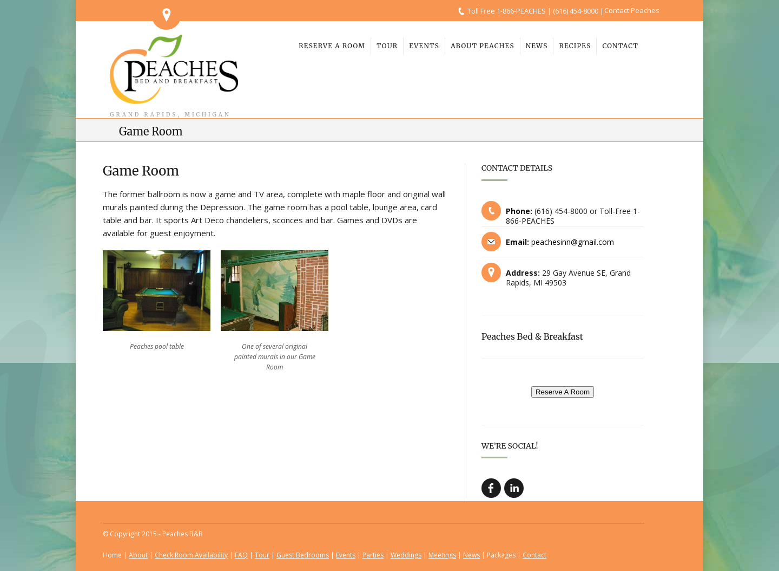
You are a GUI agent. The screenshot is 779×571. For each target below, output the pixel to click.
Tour (262, 555)
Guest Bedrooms (302, 555)
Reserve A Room (563, 392)
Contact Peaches (631, 10)
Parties (373, 555)
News (471, 555)
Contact (534, 555)
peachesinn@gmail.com (572, 242)
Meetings (442, 555)
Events (345, 555)
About (138, 555)
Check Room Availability (191, 555)
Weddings (406, 555)
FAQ (241, 555)
